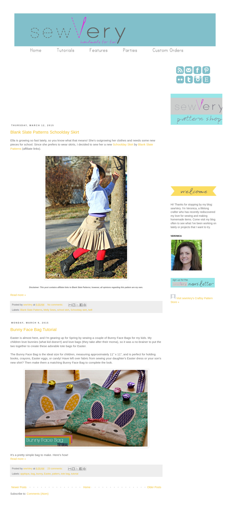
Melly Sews (50, 310)
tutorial (74, 473)
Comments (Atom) (38, 493)
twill (90, 310)
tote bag (65, 473)
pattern (56, 473)
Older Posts (154, 487)
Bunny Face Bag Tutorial (33, 329)
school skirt (63, 310)
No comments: (55, 304)
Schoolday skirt (79, 310)
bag (33, 473)
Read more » (18, 294)
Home (86, 487)
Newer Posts (18, 487)
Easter (47, 473)
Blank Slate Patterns (31, 310)
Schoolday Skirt (123, 144)
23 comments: (55, 468)
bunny (39, 473)
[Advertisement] (62, 90)
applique (25, 473)
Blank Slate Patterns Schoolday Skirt (44, 132)
